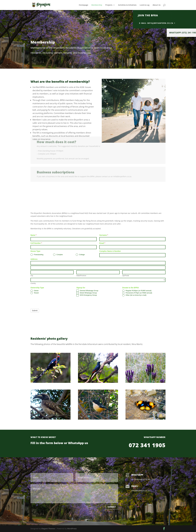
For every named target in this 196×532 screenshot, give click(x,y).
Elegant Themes (48, 528)
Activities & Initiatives (127, 5)
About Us (156, 5)
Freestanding (36, 254)
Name (33, 235)
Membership (96, 5)
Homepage (83, 5)
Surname (103, 235)
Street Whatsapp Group (86, 293)
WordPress (72, 528)
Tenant (34, 293)
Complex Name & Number (110, 251)
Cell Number (36, 243)
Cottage (80, 254)
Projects (108, 5)
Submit (35, 311)
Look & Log (144, 5)
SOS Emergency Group (86, 295)
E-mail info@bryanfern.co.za (170, 23)
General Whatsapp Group (87, 291)
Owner (34, 291)
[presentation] (49, 302)
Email (102, 243)
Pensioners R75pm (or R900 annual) (137, 293)
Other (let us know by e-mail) (134, 295)
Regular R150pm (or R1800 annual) (136, 291)
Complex (58, 254)
